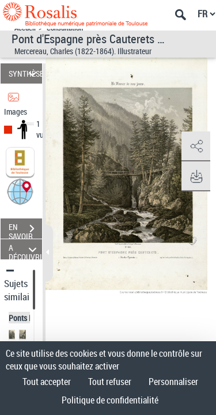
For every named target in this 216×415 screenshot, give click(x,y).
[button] (20, 191)
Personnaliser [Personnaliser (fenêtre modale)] (173, 381)
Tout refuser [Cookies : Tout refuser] (109, 381)
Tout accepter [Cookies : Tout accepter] (46, 381)
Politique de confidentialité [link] (110, 400)
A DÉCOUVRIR (25, 249)
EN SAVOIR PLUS (25, 230)
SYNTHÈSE (25, 73)
